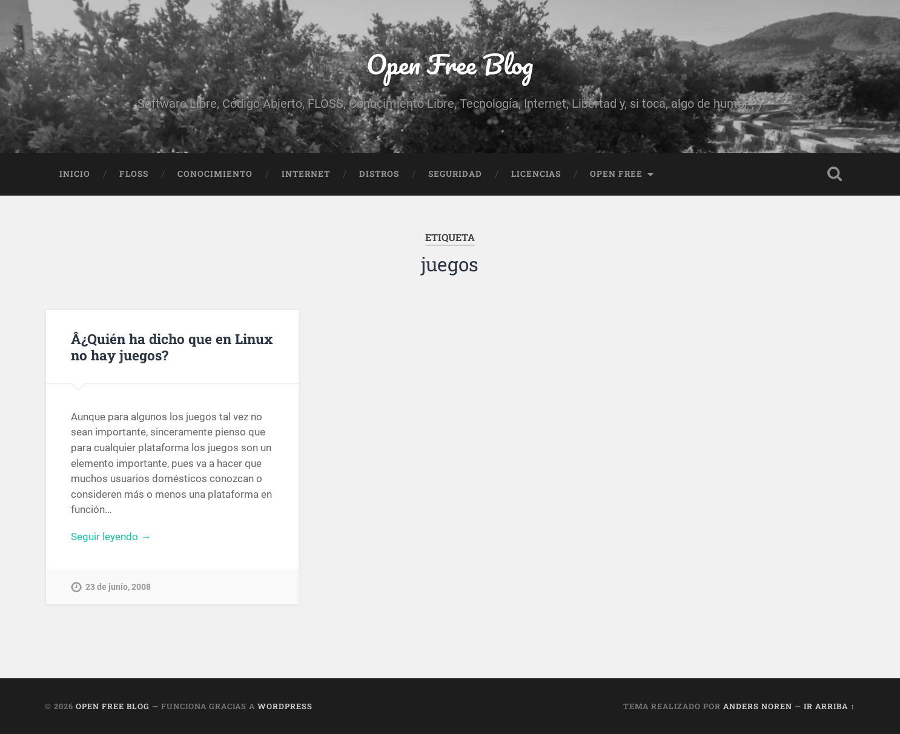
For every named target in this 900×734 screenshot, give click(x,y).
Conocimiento (215, 173)
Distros (379, 173)
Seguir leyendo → (111, 537)
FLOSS (133, 173)
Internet (306, 173)
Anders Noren (757, 706)
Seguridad (455, 173)
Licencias (536, 173)
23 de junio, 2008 (118, 587)
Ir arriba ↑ (829, 706)
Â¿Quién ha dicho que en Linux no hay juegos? (172, 346)
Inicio (74, 173)
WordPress (285, 706)
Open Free (616, 173)
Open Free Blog (449, 63)
